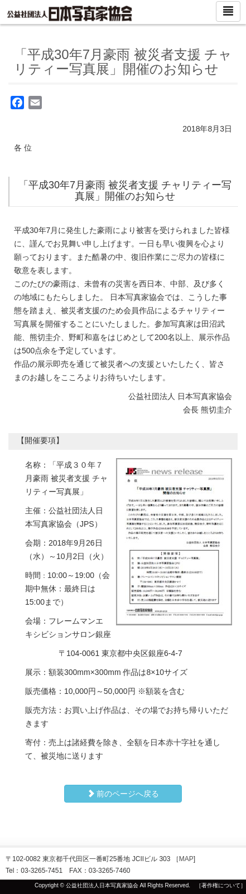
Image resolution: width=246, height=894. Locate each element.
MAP (186, 859)
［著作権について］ (221, 885)
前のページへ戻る (123, 793)
